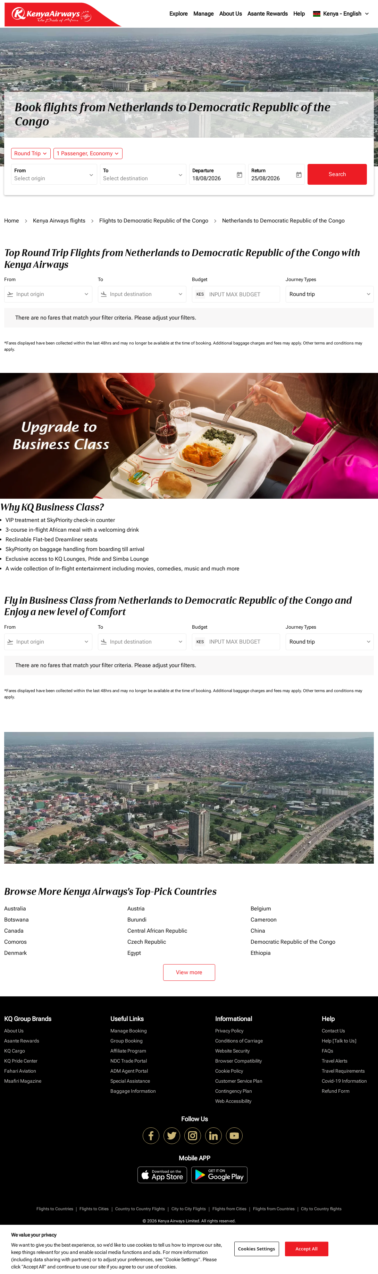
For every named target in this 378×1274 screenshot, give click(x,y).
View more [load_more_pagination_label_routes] (189, 972)
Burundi (136, 919)
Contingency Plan (233, 1091)
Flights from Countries (274, 1208)
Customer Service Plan (238, 1081)
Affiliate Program (128, 1051)
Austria (136, 908)
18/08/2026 (206, 178)
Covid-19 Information (344, 1081)
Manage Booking (128, 1030)
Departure (202, 170)
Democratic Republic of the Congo (293, 942)
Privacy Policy (229, 1030)
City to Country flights (321, 1208)
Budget (199, 279)
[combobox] (50, 178)
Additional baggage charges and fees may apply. (258, 343)
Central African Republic (157, 930)
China (258, 930)
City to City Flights (188, 1208)
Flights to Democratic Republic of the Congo (153, 220)
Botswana (16, 919)
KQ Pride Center (20, 1061)
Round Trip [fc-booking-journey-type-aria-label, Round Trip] (27, 153)
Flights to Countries (54, 1208)
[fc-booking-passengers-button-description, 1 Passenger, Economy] (84, 153)
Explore (178, 13)
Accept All (307, 1249)
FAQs (327, 1051)
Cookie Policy (229, 1071)
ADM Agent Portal (129, 1071)
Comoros (15, 942)
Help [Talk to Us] (339, 1041)
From (20, 170)
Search (337, 174)
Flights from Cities (229, 1208)
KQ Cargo (14, 1051)
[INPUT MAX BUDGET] (241, 294)
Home (11, 220)
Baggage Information (133, 1091)
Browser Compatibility (238, 1061)
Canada (14, 930)
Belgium (261, 908)
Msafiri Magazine (22, 1081)
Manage (203, 13)
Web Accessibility (233, 1101)
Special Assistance (130, 1081)
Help (299, 13)
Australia (15, 908)
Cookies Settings (256, 1249)
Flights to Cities (94, 1208)
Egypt (134, 953)
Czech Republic (146, 942)
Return (258, 170)
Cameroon (264, 919)
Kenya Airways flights (59, 220)
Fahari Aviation (20, 1071)
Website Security (232, 1051)
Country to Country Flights (140, 1208)
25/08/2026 (265, 178)
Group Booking (126, 1041)
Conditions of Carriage (239, 1041)
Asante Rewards (267, 13)
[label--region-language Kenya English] (341, 13)
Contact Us (333, 1030)
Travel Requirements (343, 1071)
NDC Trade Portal (128, 1061)
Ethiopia (261, 953)
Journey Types (301, 279)
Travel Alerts (334, 1061)
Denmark (15, 953)
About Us (230, 13)
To (105, 170)
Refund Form (336, 1091)
